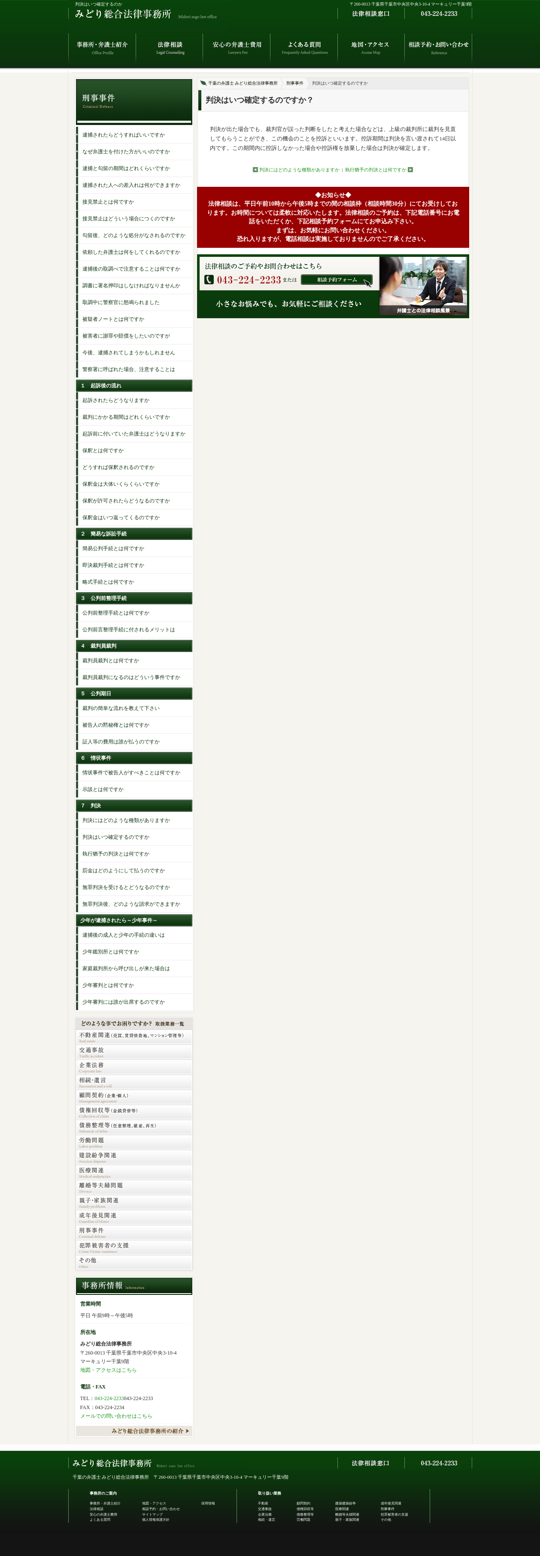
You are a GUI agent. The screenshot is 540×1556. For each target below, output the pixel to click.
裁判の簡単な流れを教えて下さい (121, 708)
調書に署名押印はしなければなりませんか (131, 286)
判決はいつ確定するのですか (115, 837)
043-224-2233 (109, 1398)
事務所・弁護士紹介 (105, 1503)
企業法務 (265, 1514)
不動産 (263, 1503)
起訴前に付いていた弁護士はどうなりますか (133, 434)
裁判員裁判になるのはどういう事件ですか (131, 677)
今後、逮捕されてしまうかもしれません (128, 353)
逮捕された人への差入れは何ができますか (131, 185)
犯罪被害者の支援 (394, 1514)
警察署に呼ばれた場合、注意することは (128, 369)
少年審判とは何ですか (108, 985)
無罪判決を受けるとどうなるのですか (126, 887)
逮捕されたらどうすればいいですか (123, 135)
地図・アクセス (154, 1503)
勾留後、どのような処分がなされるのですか (133, 235)
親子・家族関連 (347, 1520)
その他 (386, 1520)
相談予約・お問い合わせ (161, 1509)
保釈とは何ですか (103, 451)
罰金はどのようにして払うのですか (123, 871)
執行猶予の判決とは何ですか (376, 169)
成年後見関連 (391, 1503)
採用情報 (208, 1503)
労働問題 (303, 1520)
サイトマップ (152, 1514)
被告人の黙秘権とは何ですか (115, 725)
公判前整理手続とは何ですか (115, 613)
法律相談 (96, 1509)
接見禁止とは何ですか (108, 202)
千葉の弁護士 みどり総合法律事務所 (243, 83)
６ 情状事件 (95, 758)
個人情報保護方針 (156, 1520)
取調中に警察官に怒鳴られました (121, 302)
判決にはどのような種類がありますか (299, 169)
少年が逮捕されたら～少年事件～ (119, 920)
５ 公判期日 (95, 694)
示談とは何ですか (103, 789)
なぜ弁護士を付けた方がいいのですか (126, 152)
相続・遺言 (266, 1520)
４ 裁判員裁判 (98, 646)
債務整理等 (305, 1514)
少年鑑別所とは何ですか (110, 952)
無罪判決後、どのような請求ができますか (131, 904)
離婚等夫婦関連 (347, 1514)
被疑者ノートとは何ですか (113, 319)
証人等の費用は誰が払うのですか (121, 742)
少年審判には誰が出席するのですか (123, 1002)
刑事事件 (294, 83)
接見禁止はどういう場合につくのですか (128, 219)
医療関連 (342, 1509)
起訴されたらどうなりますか (115, 400)
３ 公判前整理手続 (103, 598)
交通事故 (265, 1509)
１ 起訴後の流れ (100, 386)
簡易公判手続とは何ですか (113, 548)
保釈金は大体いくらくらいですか (121, 484)
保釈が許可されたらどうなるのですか (126, 501)
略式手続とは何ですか (108, 582)
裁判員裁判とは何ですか (110, 661)
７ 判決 (90, 806)
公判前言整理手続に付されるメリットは (128, 630)
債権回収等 (305, 1509)
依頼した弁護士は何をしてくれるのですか (131, 252)
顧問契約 (303, 1503)
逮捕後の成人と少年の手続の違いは (123, 935)
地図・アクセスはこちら (108, 1370)
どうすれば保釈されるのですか (118, 467)
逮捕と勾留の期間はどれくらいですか (126, 168)
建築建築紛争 (345, 1503)
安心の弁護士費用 (103, 1514)
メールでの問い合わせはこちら (116, 1416)
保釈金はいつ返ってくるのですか (121, 518)
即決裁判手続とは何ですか (113, 565)
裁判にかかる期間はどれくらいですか (126, 417)
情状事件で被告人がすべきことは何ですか (131, 773)
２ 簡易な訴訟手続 (103, 534)
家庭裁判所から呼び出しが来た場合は (126, 968)
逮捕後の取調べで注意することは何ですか (131, 269)
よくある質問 (100, 1520)
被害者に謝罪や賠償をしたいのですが (126, 336)
